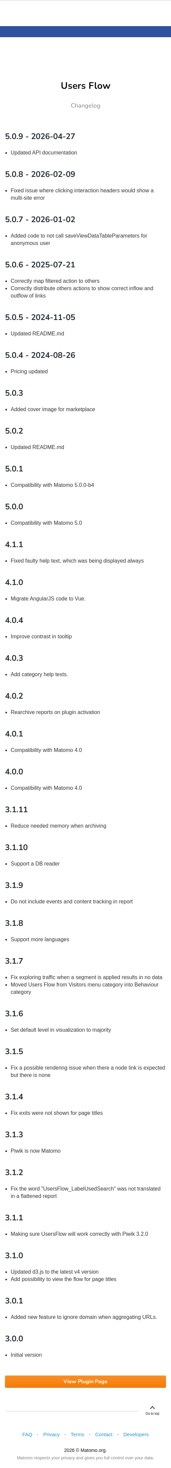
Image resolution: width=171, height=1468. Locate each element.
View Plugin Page (85, 1381)
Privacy (51, 1434)
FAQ (27, 1434)
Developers (136, 1434)
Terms (77, 1434)
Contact (104, 1434)
